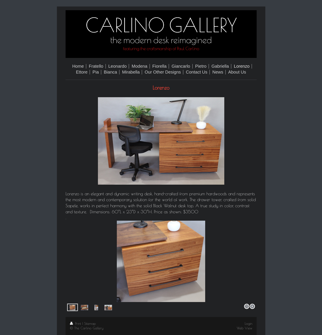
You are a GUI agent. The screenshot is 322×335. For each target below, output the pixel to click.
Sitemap (90, 323)
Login (248, 323)
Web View (244, 328)
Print (76, 323)
